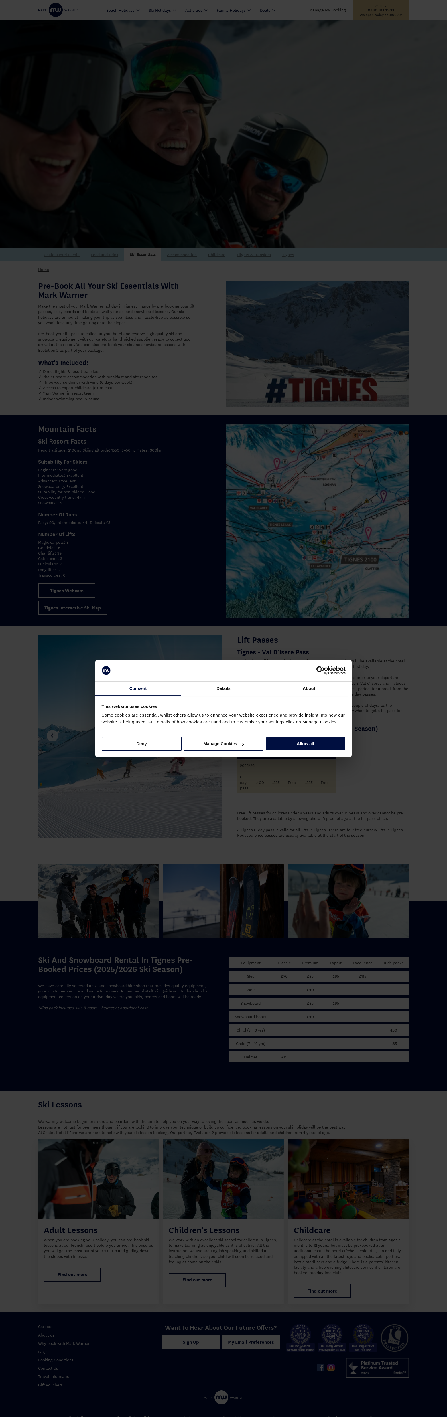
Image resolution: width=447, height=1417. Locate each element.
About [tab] (309, 688)
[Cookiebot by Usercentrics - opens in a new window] (321, 670)
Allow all (305, 743)
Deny (141, 743)
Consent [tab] (138, 688)
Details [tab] (223, 688)
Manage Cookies (224, 743)
